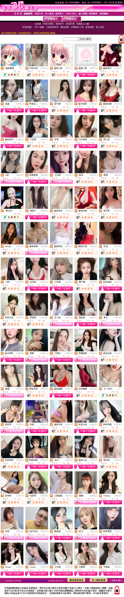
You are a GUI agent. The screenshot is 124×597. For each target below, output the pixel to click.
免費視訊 (44, 68)
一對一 (21, 68)
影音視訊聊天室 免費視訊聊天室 (35, 581)
